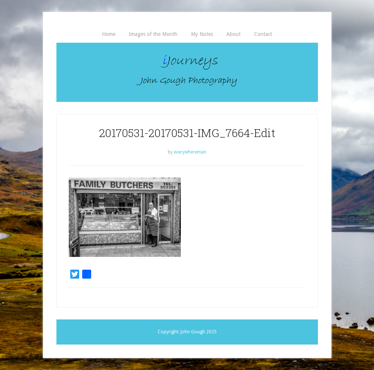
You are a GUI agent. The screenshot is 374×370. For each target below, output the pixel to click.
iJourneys (187, 72)
